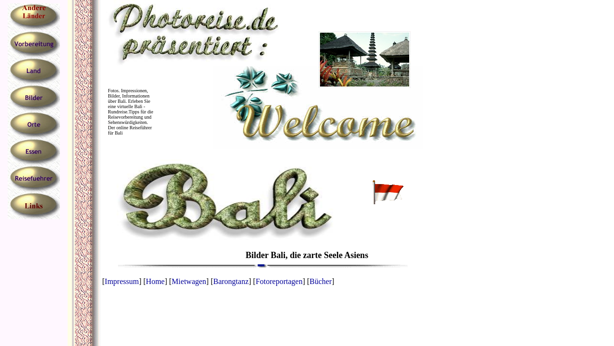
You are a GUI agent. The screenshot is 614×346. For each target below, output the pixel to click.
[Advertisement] (39, 252)
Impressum (122, 281)
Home (155, 281)
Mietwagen (189, 281)
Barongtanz (231, 281)
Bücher (320, 281)
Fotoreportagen (279, 281)
